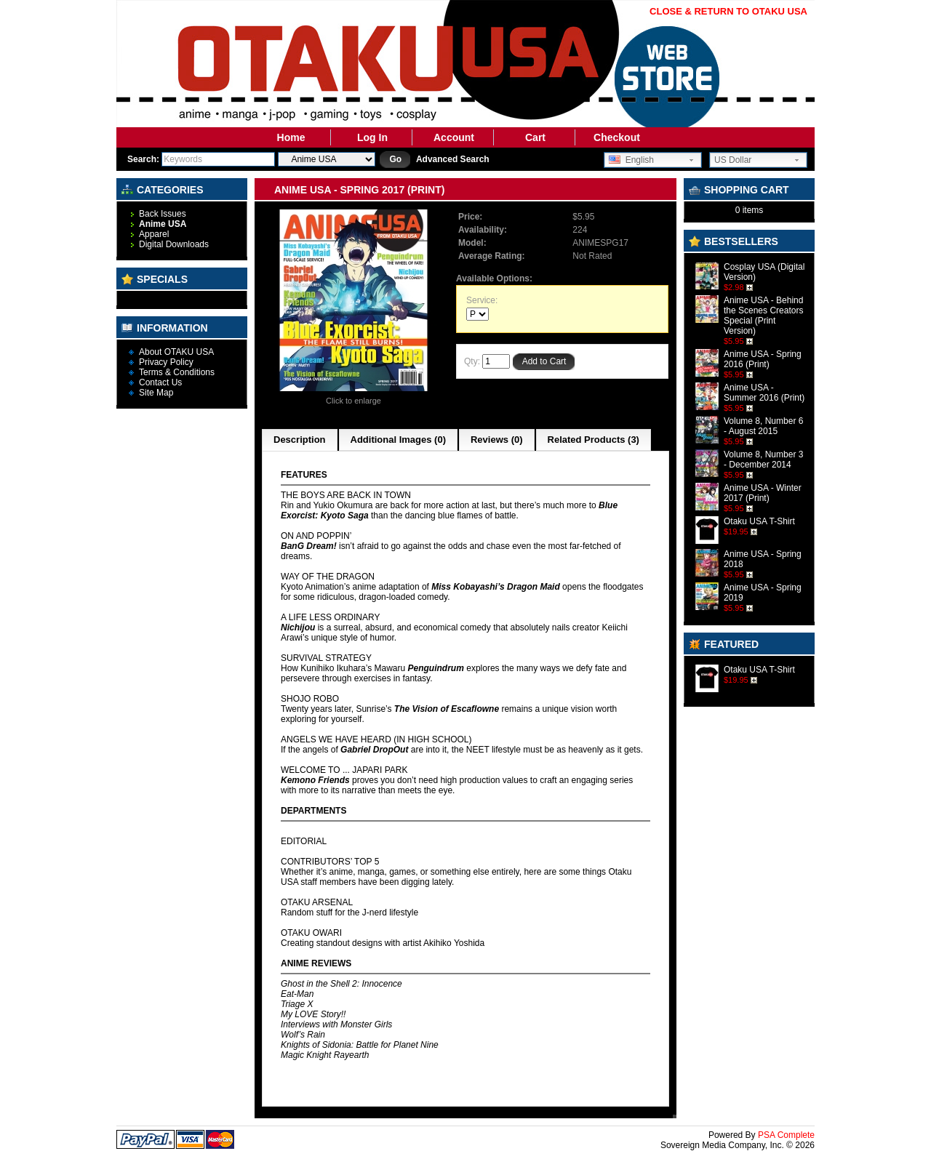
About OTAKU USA (176, 352)
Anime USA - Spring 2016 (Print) (763, 359)
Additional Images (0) (398, 439)
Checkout (617, 137)
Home (291, 137)
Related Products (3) (593, 439)
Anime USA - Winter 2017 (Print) (763, 493)
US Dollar (732, 160)
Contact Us (160, 382)
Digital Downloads (174, 244)
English (631, 160)
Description (299, 439)
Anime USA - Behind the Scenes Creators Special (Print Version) (763, 315)
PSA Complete (786, 1135)
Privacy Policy (166, 362)
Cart (535, 137)
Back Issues (162, 214)
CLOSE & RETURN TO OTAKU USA (728, 11)
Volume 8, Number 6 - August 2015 (763, 426)
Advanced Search (453, 159)
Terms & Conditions (177, 372)
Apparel (154, 234)
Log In (372, 137)
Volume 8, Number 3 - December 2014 (763, 459)
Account (453, 137)
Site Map (156, 393)
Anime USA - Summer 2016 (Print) (764, 392)
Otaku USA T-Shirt (759, 521)
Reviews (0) (497, 439)
